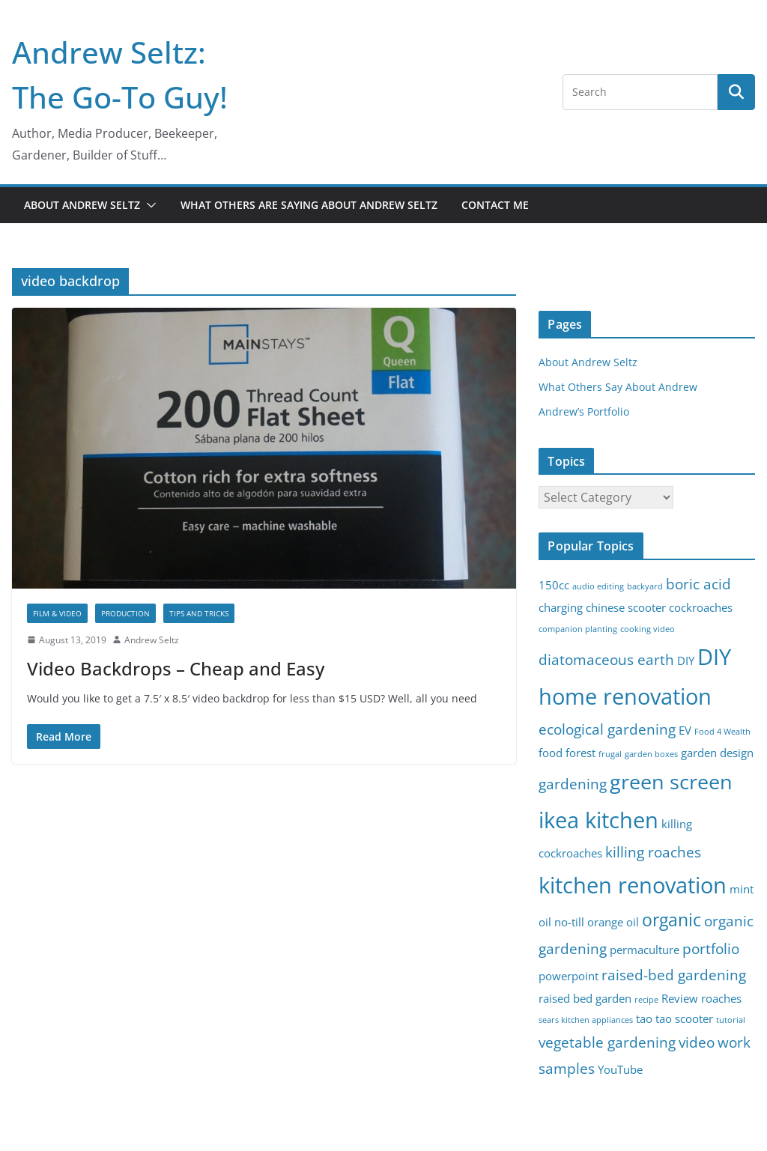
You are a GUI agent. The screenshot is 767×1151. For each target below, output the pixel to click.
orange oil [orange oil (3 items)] (613, 922)
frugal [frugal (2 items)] (610, 754)
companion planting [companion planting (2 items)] (578, 629)
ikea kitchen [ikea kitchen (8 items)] (598, 820)
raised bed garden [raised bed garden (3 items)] (585, 998)
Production (125, 613)
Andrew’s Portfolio (584, 411)
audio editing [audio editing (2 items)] (598, 586)
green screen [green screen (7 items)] (671, 781)
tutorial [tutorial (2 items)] (730, 1020)
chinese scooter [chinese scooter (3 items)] (626, 608)
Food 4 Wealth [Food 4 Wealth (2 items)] (722, 731)
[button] (148, 205)
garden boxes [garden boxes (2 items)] (651, 754)
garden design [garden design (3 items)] (717, 753)
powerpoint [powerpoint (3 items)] (568, 976)
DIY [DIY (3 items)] (685, 661)
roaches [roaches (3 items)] (721, 998)
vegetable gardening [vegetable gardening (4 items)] (607, 1042)
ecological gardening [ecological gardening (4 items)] (607, 729)
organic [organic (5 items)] (671, 920)
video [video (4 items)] (697, 1042)
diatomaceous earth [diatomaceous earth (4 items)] (606, 659)
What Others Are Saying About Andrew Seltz (309, 205)
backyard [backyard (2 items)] (645, 586)
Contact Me (495, 205)
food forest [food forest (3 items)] (567, 753)
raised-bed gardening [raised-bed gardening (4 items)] (673, 975)
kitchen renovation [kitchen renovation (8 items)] (633, 885)
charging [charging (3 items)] (561, 608)
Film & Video (57, 613)
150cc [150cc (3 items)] (554, 585)
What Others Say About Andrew (618, 387)
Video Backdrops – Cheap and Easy (175, 668)
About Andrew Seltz (82, 205)
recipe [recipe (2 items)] (646, 999)
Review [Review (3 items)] (679, 998)
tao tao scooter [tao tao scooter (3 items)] (674, 1019)
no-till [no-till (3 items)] (569, 922)
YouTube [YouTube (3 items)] (620, 1070)
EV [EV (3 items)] (685, 730)
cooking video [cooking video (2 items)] (647, 629)
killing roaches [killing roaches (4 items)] (653, 852)
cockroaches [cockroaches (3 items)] (701, 608)
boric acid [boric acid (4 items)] (698, 584)
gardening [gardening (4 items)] (573, 784)
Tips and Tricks (198, 613)
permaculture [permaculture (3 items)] (644, 950)
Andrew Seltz (151, 640)
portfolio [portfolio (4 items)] (710, 948)
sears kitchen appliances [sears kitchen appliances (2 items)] (586, 1020)
